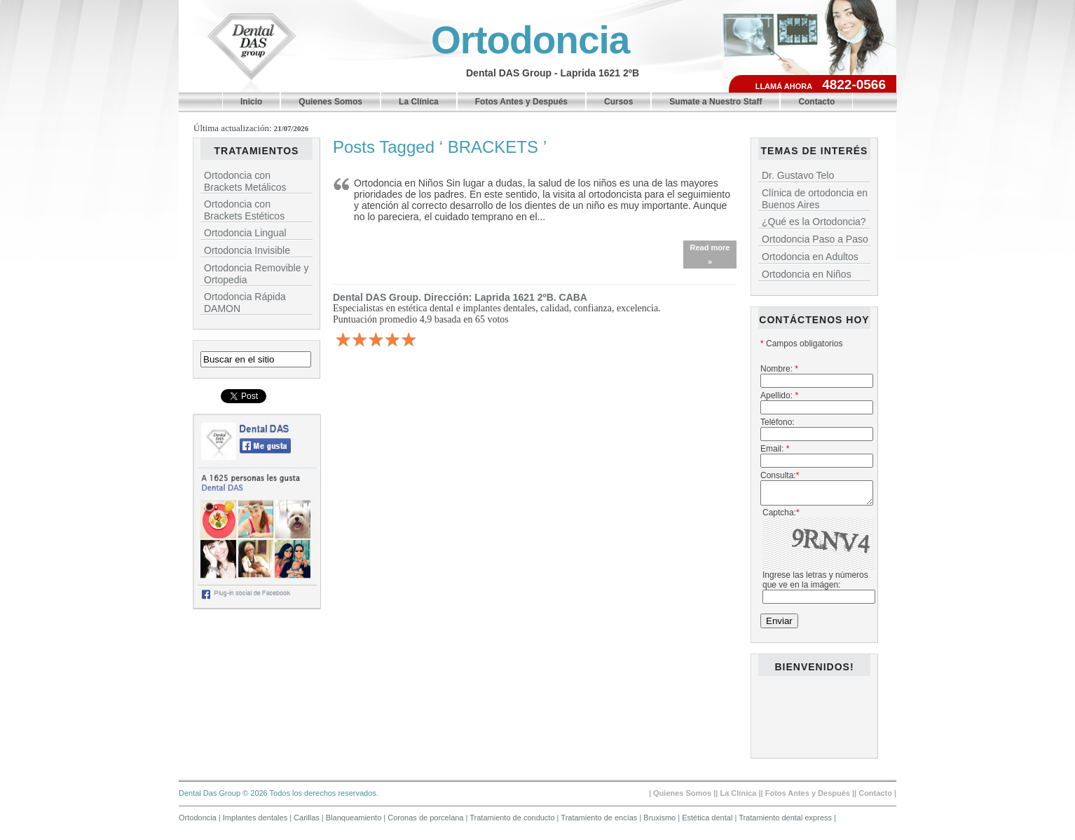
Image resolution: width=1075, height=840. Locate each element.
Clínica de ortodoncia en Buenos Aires (815, 198)
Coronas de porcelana (426, 822)
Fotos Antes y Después (521, 102)
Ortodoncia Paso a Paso (815, 239)
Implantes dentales (256, 822)
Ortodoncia (530, 40)
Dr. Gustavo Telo (798, 175)
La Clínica (419, 102)
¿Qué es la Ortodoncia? (814, 221)
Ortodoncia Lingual (245, 232)
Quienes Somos (330, 102)
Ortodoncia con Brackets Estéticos (244, 210)
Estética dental (708, 822)
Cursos (618, 102)
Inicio (251, 102)
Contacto (816, 102)
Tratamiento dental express (786, 822)
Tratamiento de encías (600, 822)
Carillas (308, 822)
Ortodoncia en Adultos (810, 256)
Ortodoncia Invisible (247, 250)
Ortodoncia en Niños (806, 274)
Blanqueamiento (355, 822)
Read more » (710, 254)
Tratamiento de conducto (513, 822)
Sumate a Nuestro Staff (715, 102)
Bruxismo (660, 822)
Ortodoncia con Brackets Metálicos (245, 181)
